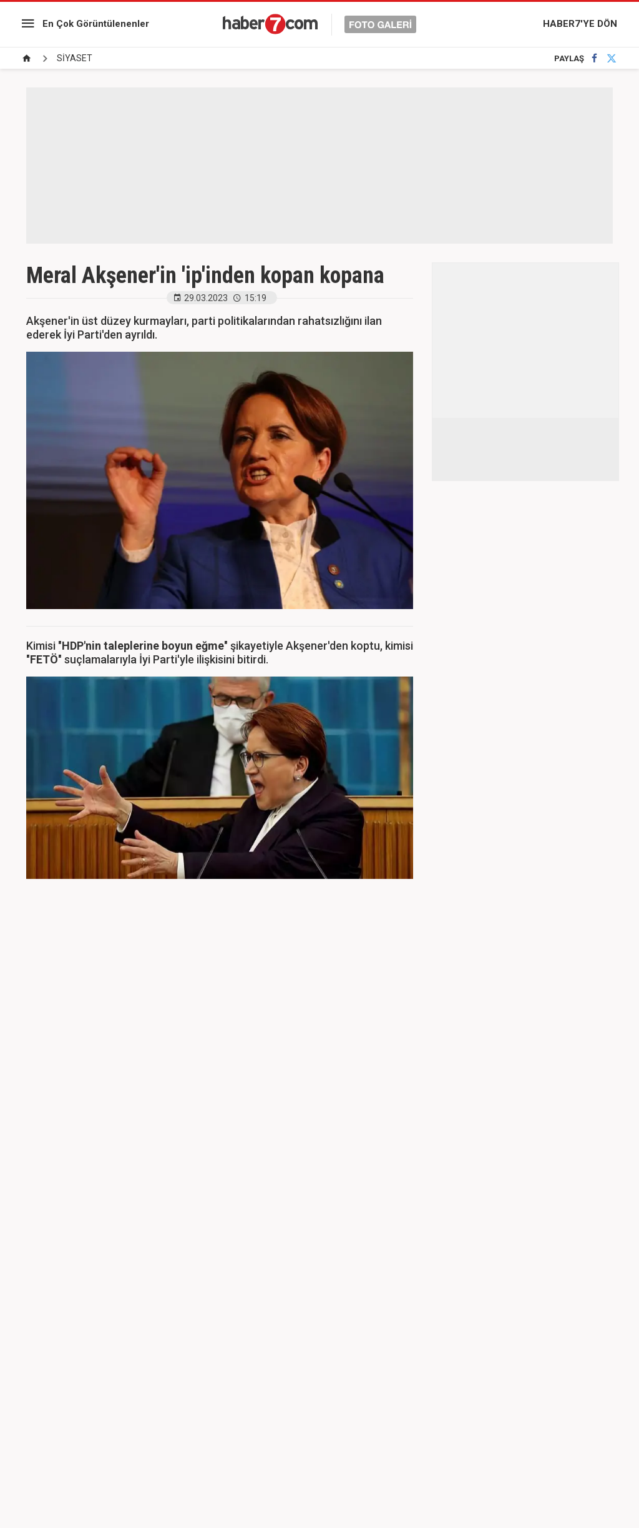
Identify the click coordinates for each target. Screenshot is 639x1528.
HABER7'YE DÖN (580, 23)
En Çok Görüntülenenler (95, 23)
